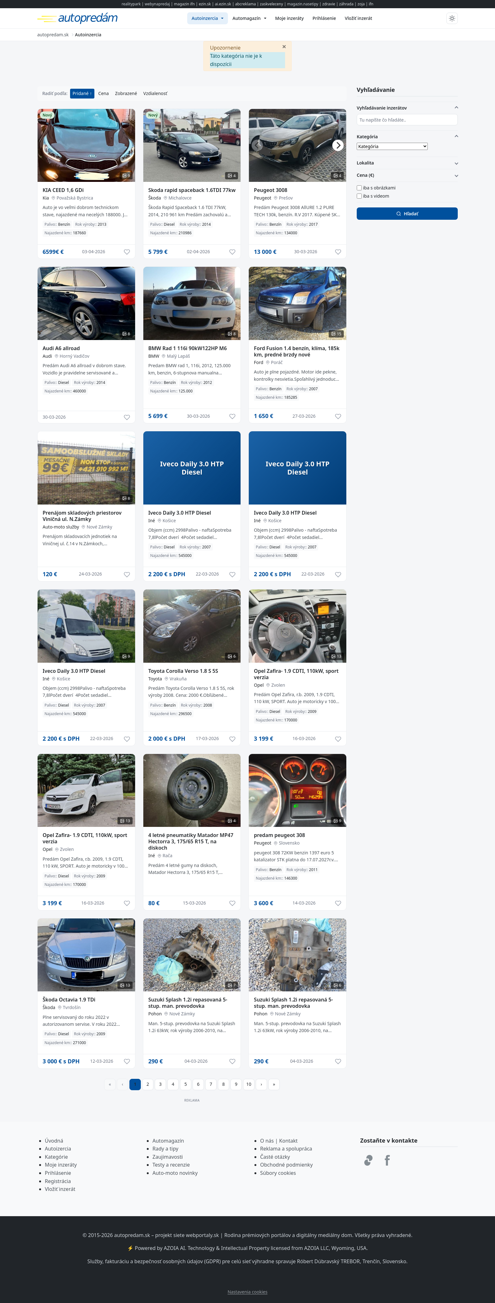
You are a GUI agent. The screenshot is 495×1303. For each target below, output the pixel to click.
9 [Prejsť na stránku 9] (236, 1084)
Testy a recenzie (171, 1164)
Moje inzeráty (61, 1164)
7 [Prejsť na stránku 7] (211, 1084)
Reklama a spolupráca (286, 1148)
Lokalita (365, 163)
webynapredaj (157, 4)
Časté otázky (275, 1156)
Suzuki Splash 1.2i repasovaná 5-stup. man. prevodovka (187, 1002)
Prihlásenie (58, 1172)
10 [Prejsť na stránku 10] (248, 1084)
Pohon (155, 1014)
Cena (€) (365, 175)
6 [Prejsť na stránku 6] (198, 1084)
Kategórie (56, 1156)
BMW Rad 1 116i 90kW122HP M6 (187, 348)
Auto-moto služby (61, 527)
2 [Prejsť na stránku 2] (147, 1084)
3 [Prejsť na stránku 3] (160, 1084)
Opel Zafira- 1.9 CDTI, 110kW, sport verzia (296, 674)
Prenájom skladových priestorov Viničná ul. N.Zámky (82, 516)
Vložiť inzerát (60, 1189)
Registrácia (58, 1181)
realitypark (131, 4)
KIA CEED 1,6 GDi (63, 190)
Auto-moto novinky (175, 1172)
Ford (258, 362)
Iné (151, 520)
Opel (259, 685)
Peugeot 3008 (270, 190)
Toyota (155, 679)
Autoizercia (58, 1148)
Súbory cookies (278, 1172)
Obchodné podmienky (286, 1164)
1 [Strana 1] (135, 1084)
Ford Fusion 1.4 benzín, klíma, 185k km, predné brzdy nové (296, 351)
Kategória (367, 137)
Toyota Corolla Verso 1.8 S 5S (183, 670)
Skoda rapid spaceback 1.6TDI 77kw (192, 190)
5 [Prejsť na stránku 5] (185, 1084)
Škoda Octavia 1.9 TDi (69, 999)
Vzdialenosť (155, 93)
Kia (46, 198)
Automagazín (168, 1140)
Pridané (81, 93)
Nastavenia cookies (247, 1292)
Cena (103, 93)
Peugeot (262, 198)
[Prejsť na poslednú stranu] (274, 1084)
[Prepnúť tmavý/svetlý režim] (452, 18)
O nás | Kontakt (279, 1140)
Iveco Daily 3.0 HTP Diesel (179, 512)
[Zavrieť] (284, 46)
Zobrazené (126, 93)
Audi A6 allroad (61, 348)
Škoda (154, 198)
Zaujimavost (166, 1156)
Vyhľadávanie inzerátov (382, 108)
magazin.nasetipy (302, 4)
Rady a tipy (165, 1148)
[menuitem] (207, 18)
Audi (47, 356)
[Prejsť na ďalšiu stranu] (261, 1084)
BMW (153, 356)
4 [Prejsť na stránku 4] (173, 1084)
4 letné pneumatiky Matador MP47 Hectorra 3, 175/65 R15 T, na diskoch (190, 841)
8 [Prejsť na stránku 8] (223, 1084)
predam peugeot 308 (279, 835)
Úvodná (54, 1140)
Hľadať (407, 214)
